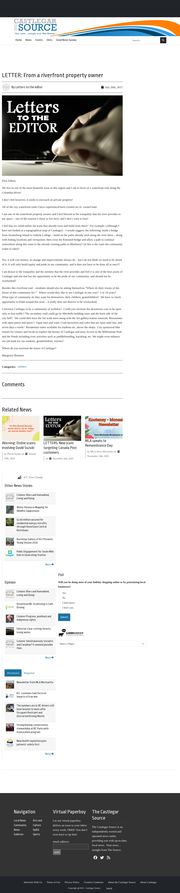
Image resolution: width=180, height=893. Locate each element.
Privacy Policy (72, 882)
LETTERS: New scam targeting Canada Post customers (60, 448)
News (29, 40)
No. (64, 598)
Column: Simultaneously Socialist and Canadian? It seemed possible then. (35, 645)
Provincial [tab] (13, 673)
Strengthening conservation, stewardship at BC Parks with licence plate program (33, 728)
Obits (49, 40)
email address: (61, 841)
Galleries (18, 834)
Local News (20, 820)
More (49, 564)
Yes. (64, 593)
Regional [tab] (29, 673)
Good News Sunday (66, 40)
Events (39, 40)
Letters (22, 366)
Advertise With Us (32, 882)
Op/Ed (36, 829)
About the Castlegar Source (122, 882)
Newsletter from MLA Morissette (35, 682)
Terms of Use (53, 882)
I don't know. (68, 602)
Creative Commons (93, 882)
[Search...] (145, 40)
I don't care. (68, 607)
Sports (36, 834)
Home (18, 40)
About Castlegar (148, 882)
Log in (109, 888)
